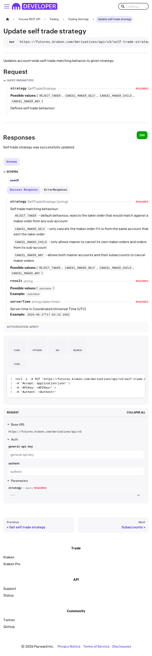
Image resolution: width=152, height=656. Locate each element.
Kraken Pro (11, 564)
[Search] (133, 6)
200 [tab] (142, 135)
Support (9, 588)
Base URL (18, 424)
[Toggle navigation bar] (6, 6)
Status (8, 595)
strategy (15, 488)
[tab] (12, 162)
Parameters (19, 481)
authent (14, 463)
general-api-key (21, 446)
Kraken (8, 557)
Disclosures (121, 646)
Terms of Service (96, 646)
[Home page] (7, 19)
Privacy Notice (69, 646)
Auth (14, 439)
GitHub (9, 627)
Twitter (9, 620)
